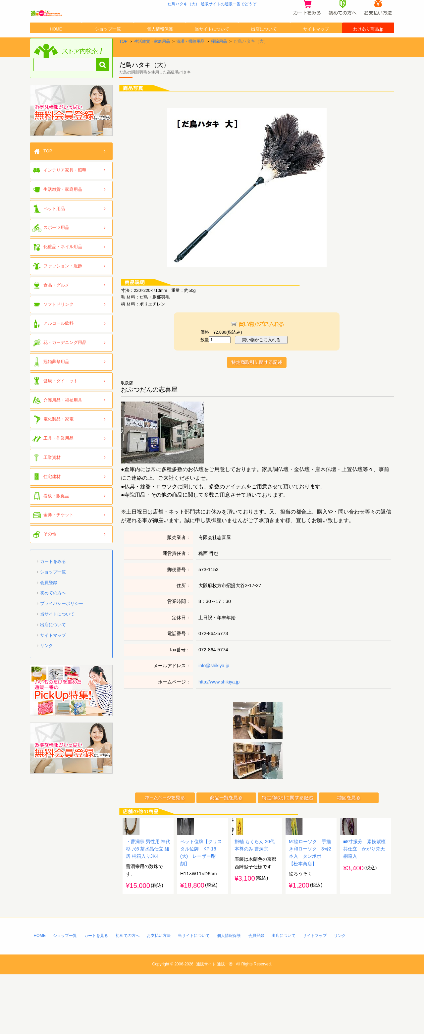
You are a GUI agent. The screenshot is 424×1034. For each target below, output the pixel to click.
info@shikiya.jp (214, 689)
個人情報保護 (160, 47)
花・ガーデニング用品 (64, 366)
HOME (56, 47)
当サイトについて (212, 47)
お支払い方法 (167, 994)
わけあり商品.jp (368, 47)
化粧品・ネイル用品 (62, 270)
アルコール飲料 (58, 347)
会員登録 (48, 606)
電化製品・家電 (58, 443)
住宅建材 (52, 500)
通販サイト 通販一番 (214, 1023)
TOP (123, 65)
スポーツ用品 (56, 251)
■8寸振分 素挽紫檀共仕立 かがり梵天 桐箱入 (366, 907)
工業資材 (52, 481)
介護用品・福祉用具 (62, 423)
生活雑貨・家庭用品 (153, 65)
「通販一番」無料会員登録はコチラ (71, 134)
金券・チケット (58, 538)
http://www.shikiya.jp (219, 705)
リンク (46, 669)
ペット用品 (54, 232)
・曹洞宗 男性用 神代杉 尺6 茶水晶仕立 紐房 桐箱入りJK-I (148, 907)
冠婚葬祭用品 (56, 385)
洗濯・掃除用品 (195, 65)
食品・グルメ (56, 309)
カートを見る (100, 994)
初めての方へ (53, 617)
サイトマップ (316, 47)
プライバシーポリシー (61, 627)
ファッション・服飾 (62, 290)
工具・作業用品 (58, 462)
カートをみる (53, 585)
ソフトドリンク (58, 328)
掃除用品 (225, 65)
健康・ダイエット (60, 405)
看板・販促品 (56, 519)
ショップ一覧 (108, 47)
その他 (49, 558)
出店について (264, 47)
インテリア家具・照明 (64, 194)
